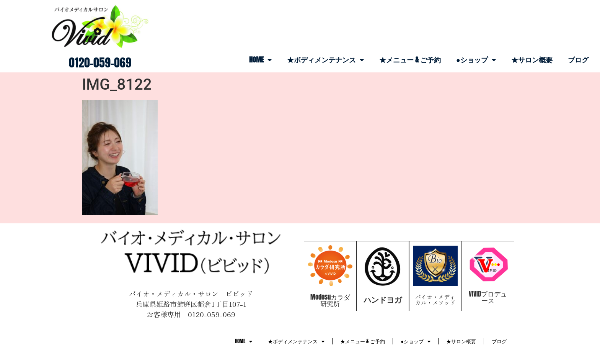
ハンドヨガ (383, 299)
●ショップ (476, 59)
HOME (260, 59)
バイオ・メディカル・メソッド (435, 299)
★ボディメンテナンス (325, 59)
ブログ (578, 59)
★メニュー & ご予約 (410, 59)
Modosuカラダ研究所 (330, 300)
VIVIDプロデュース (488, 297)
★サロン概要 (532, 59)
